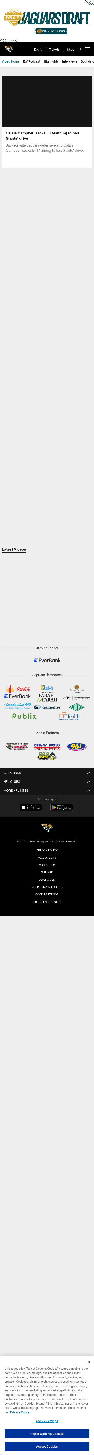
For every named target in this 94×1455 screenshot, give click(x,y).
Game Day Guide (47, 882)
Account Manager (47, 1018)
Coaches (47, 823)
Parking (47, 898)
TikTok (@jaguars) (47, 1284)
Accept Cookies (47, 1446)
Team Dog (47, 863)
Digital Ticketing (47, 1065)
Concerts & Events (47, 966)
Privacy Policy (47, 1324)
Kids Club (47, 1157)
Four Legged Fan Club (47, 1149)
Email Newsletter (47, 1300)
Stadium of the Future (47, 950)
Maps (47, 906)
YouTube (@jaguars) (47, 1252)
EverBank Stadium (47, 990)
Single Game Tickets (47, 1025)
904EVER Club (47, 1165)
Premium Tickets (47, 1049)
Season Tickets (47, 1034)
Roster (47, 791)
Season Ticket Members (47, 1141)
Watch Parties (47, 930)
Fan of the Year (47, 1133)
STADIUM (47, 942)
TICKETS (47, 1010)
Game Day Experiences (47, 1117)
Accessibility (47, 982)
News (47, 1185)
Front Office (47, 839)
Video (47, 1201)
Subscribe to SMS (47, 1292)
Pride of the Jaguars (47, 855)
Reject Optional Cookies (47, 1434)
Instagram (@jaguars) (47, 1260)
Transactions (47, 799)
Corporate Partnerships (47, 1316)
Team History (47, 847)
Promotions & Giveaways (47, 1109)
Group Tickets (47, 1042)
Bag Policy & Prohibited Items (47, 914)
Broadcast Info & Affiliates (47, 1217)
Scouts (47, 831)
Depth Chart (47, 815)
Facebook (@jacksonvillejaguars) (47, 1276)
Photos (47, 1193)
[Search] (79, 49)
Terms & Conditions (47, 1332)
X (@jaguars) (47, 1268)
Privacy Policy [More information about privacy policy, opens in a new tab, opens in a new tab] (20, 1412)
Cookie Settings (47, 1421)
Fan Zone (47, 1093)
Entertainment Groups (47, 1101)
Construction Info (47, 958)
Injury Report (47, 807)
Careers (47, 1308)
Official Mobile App (47, 1244)
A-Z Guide (47, 974)
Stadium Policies (47, 998)
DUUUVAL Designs (47, 1125)
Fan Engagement (47, 1085)
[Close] (89, 1362)
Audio (47, 1209)
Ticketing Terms (47, 1057)
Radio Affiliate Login (47, 1225)
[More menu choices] (87, 49)
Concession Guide (47, 922)
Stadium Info (47, 890)
